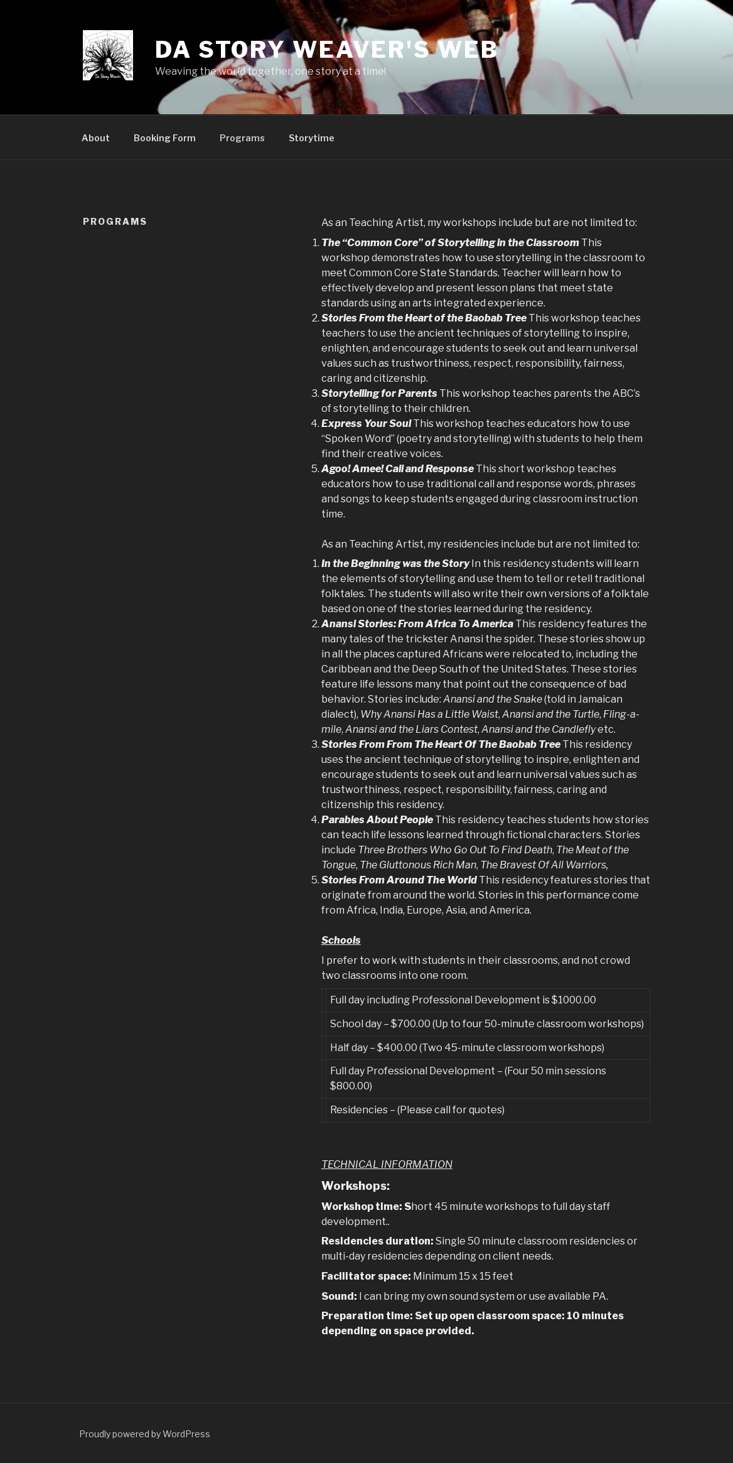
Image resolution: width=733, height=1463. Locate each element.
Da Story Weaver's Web (326, 49)
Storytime (311, 137)
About (96, 137)
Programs (242, 137)
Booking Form (165, 137)
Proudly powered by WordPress (144, 1433)
